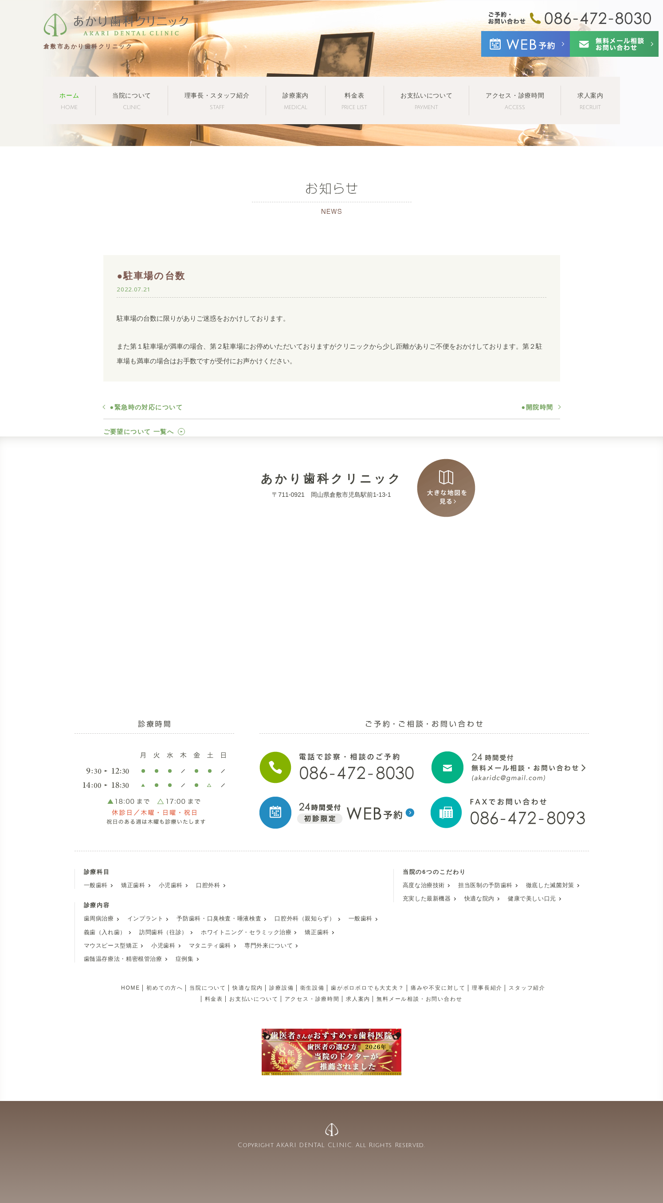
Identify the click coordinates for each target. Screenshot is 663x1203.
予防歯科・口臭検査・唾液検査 (219, 919)
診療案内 (295, 101)
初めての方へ (164, 988)
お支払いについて (426, 101)
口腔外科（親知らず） (305, 919)
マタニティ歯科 (210, 946)
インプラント (145, 919)
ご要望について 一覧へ (138, 431)
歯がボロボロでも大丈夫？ (367, 988)
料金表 (354, 101)
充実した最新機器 (427, 899)
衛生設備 (312, 988)
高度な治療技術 (424, 885)
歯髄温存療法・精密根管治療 (123, 959)
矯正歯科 (133, 885)
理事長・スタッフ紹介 (217, 101)
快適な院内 (479, 899)
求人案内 (590, 101)
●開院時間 (537, 407)
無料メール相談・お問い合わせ (419, 999)
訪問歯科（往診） (163, 932)
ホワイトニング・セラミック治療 (246, 932)
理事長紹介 (487, 988)
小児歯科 (171, 885)
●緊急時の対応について (146, 407)
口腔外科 (208, 885)
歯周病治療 (99, 919)
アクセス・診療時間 (515, 101)
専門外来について (268, 946)
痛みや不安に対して (438, 988)
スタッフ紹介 (527, 988)
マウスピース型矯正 (111, 946)
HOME (130, 988)
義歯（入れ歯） (105, 932)
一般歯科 (96, 885)
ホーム (69, 101)
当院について (131, 101)
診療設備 (281, 988)
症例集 (185, 959)
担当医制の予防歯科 (485, 885)
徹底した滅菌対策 (550, 885)
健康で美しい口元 (532, 899)
